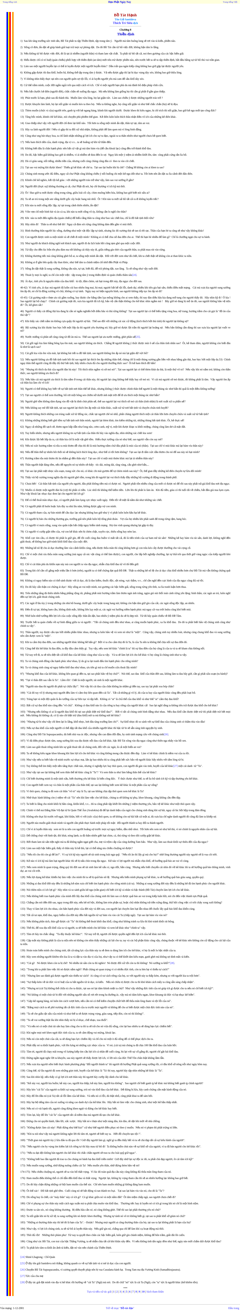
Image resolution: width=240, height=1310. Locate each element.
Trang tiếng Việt (230, 2)
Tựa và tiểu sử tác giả (99, 1291)
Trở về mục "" (120, 1308)
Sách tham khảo (155, 1291)
